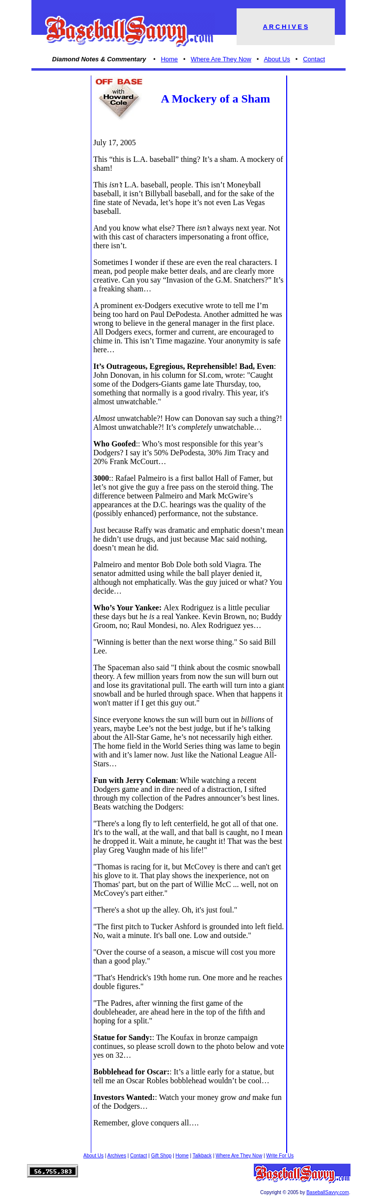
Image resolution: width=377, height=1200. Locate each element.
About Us (277, 59)
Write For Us (280, 1155)
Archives (117, 1155)
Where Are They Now (221, 59)
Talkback (202, 1155)
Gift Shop (161, 1155)
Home (169, 59)
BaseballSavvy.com (327, 1192)
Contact (314, 59)
